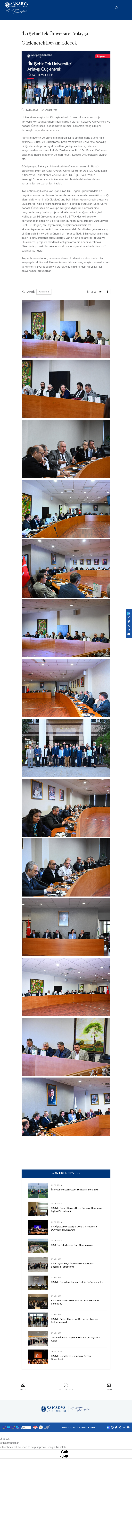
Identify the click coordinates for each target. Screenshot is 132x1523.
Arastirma (49, 109)
